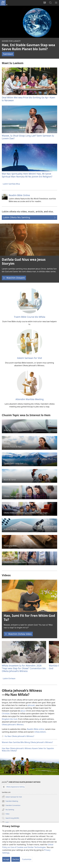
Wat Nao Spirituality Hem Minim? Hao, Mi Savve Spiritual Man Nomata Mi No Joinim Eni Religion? (27, 175)
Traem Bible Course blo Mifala (29, 316)
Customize (26, 859)
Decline (15, 859)
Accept (6, 859)
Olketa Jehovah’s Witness (13, 724)
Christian (6, 713)
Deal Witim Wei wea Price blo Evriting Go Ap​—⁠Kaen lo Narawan (28, 99)
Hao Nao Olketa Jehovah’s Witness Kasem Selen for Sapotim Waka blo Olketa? (28, 749)
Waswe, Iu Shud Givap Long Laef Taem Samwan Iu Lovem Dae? (28, 137)
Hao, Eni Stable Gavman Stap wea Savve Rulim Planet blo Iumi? (28, 47)
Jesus (23, 711)
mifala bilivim (40, 732)
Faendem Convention (11, 805)
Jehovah (31, 705)
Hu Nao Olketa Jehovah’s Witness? (19, 736)
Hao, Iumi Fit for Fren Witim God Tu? (29, 617)
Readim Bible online (35, 729)
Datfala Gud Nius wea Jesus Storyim (24, 261)
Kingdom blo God (9, 719)
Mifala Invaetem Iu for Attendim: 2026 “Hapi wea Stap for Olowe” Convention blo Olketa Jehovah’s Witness (24, 668)
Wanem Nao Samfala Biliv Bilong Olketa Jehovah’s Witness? (27, 742)
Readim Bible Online (19, 195)
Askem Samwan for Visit (29, 358)
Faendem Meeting (10, 801)
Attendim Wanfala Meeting (30, 399)
